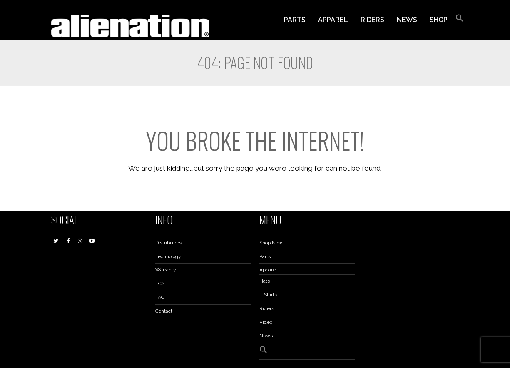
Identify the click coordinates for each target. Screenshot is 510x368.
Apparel (268, 270)
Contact (163, 311)
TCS (159, 283)
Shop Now (270, 243)
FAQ (159, 297)
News (266, 335)
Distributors (168, 243)
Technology (168, 256)
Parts (265, 256)
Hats (264, 281)
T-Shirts (268, 295)
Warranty (165, 270)
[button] (459, 20)
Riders (266, 308)
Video (265, 322)
